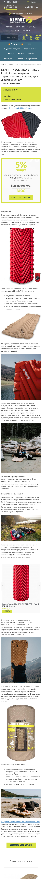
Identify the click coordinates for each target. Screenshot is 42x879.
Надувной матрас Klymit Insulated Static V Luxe (20, 822)
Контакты (27, 31)
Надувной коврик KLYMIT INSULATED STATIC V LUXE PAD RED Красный (20, 605)
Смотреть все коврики (21, 197)
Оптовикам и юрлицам (26, 27)
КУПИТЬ (7, 611)
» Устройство (7, 96)
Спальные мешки (31, 49)
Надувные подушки (12, 49)
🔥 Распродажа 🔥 (15, 44)
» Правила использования (12, 99)
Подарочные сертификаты (27, 59)
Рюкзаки (11, 54)
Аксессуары (8, 59)
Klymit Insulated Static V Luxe (19, 108)
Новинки (15, 31)
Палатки (31, 54)
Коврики (30, 44)
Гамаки (21, 54)
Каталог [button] (8, 27)
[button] (10, 8)
